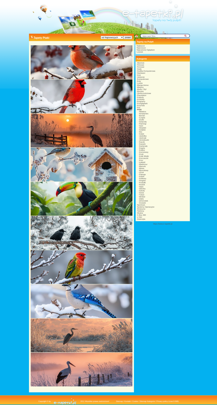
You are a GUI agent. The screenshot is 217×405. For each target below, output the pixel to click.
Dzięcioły (143, 122)
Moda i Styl (141, 89)
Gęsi (141, 126)
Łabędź (142, 162)
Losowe (140, 52)
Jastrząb (142, 138)
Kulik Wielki (144, 156)
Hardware (141, 73)
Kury (141, 160)
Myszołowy (143, 170)
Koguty (142, 148)
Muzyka (140, 91)
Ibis (140, 132)
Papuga (142, 174)
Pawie (141, 176)
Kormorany (143, 152)
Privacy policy (162, 401)
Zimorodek (143, 201)
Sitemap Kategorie (147, 401)
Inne (139, 75)
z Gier (139, 217)
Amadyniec (143, 114)
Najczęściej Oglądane (146, 50)
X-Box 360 (141, 215)
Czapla (142, 118)
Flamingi (142, 124)
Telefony (140, 211)
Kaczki (142, 142)
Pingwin (142, 181)
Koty (139, 81)
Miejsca (140, 87)
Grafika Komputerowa (146, 71)
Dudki (141, 120)
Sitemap (119, 401)
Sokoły (142, 191)
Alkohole (140, 63)
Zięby (141, 199)
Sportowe (141, 205)
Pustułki (142, 183)
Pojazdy (140, 97)
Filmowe (140, 65)
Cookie (135, 401)
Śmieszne (141, 209)
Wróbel (142, 197)
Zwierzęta (141, 219)
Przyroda (141, 105)
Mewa (141, 168)
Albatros (142, 112)
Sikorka (142, 189)
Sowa (141, 193)
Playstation (141, 95)
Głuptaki (142, 128)
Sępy (141, 187)
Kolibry (142, 150)
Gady (139, 69)
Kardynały (143, 146)
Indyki (141, 134)
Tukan (141, 195)
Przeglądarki (142, 103)
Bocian (142, 116)
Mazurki (142, 166)
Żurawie (142, 203)
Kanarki (142, 144)
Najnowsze (141, 48)
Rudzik (142, 185)
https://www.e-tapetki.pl (162, 224)
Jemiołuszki (144, 140)
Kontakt (127, 401)
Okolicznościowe (144, 93)
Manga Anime (143, 85)
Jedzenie (141, 77)
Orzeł (141, 172)
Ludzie (140, 83)
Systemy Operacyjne (145, 207)
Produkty (140, 99)
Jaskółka (142, 136)
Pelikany (142, 178)
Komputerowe (143, 79)
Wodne (140, 213)
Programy (141, 101)
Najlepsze (141, 46)
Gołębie (142, 130)
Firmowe (140, 67)
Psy (138, 107)
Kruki (141, 154)
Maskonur (143, 164)
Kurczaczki (143, 158)
